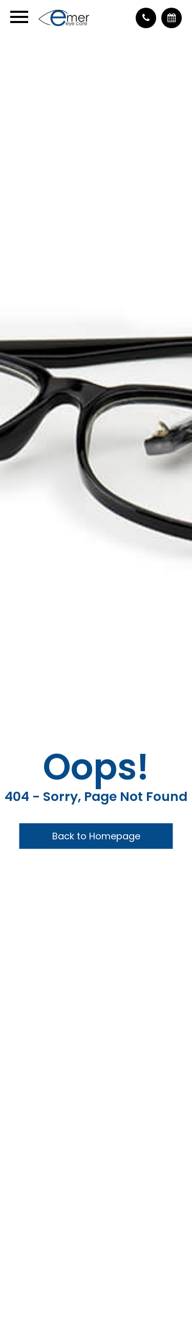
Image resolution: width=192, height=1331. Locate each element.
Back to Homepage (96, 836)
